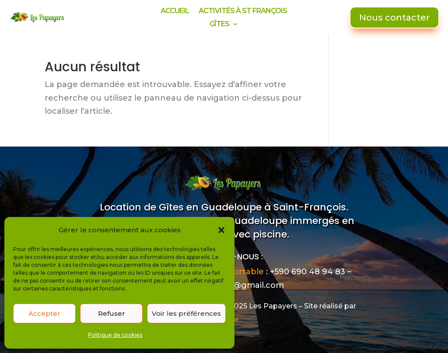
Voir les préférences (186, 313)
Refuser (111, 313)
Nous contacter (394, 17)
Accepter (44, 313)
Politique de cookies (115, 335)
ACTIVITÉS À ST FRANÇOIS (243, 11)
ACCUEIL (175, 11)
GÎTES (219, 24)
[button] (221, 230)
